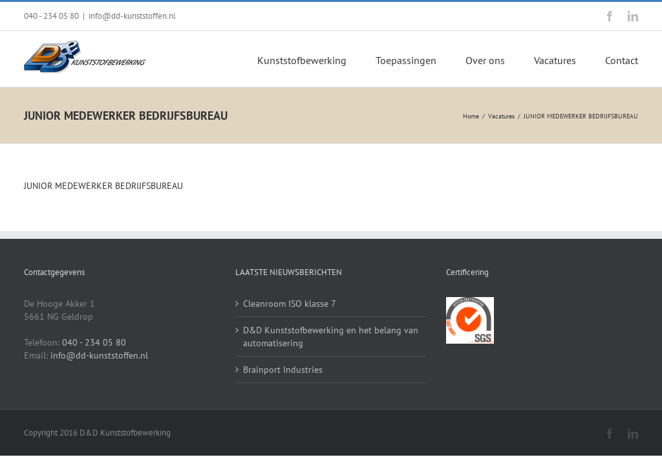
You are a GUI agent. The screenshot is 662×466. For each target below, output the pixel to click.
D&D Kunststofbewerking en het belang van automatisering (330, 336)
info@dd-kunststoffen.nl (132, 15)
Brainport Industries (283, 369)
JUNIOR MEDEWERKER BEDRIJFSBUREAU (103, 186)
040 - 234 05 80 (51, 15)
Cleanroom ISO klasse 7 (289, 303)
